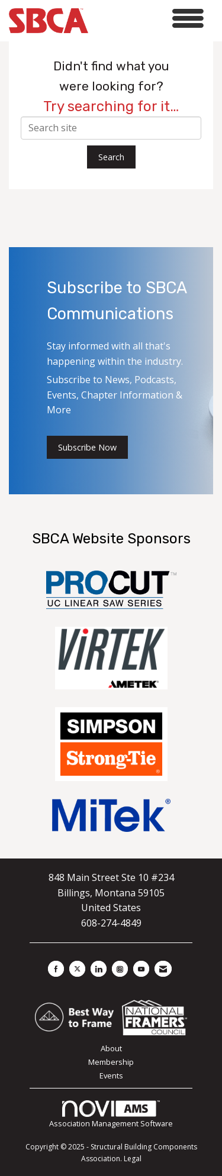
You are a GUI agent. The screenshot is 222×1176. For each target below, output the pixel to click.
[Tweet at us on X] (77, 969)
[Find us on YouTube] (141, 969)
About (111, 1048)
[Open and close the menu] (149, 18)
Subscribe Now (87, 447)
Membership (111, 1062)
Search (111, 157)
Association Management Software (111, 1114)
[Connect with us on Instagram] (120, 969)
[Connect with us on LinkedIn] (99, 969)
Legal (132, 1159)
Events (111, 1075)
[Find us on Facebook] (56, 969)
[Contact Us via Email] (163, 969)
